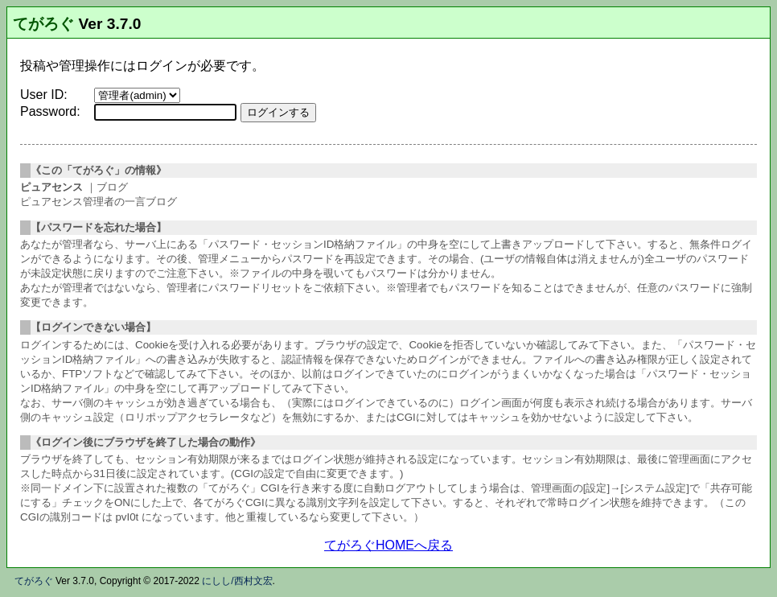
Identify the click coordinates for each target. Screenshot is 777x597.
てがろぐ (43, 23)
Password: (50, 111)
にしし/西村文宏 (237, 581)
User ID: (44, 94)
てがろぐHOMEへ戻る (388, 545)
